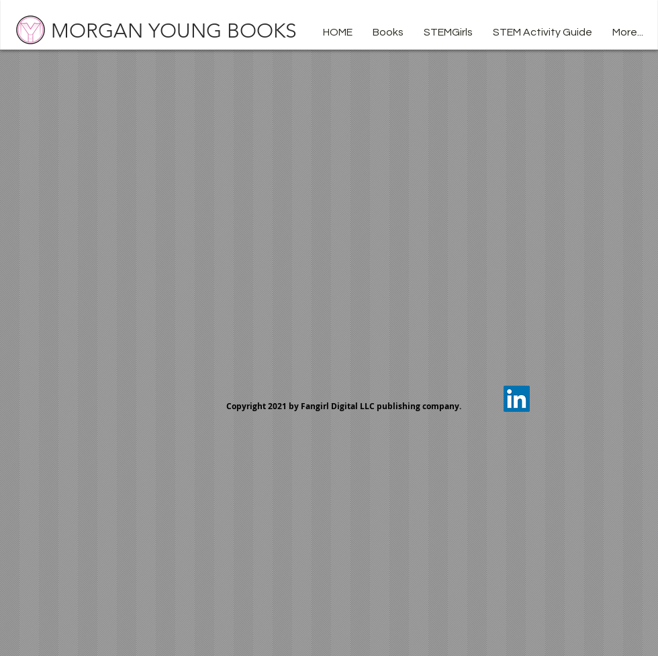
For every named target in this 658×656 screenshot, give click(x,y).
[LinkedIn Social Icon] (517, 399)
